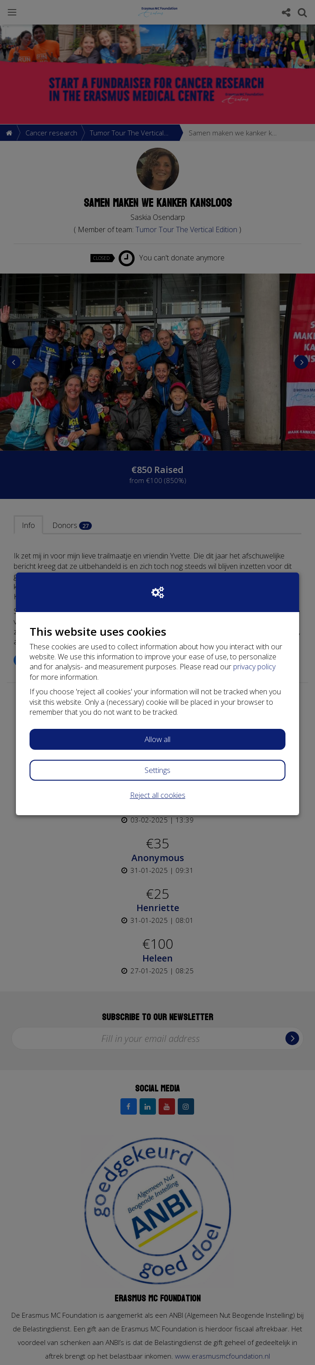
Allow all (157, 739)
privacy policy (254, 667)
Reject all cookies (157, 795)
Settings (157, 770)
